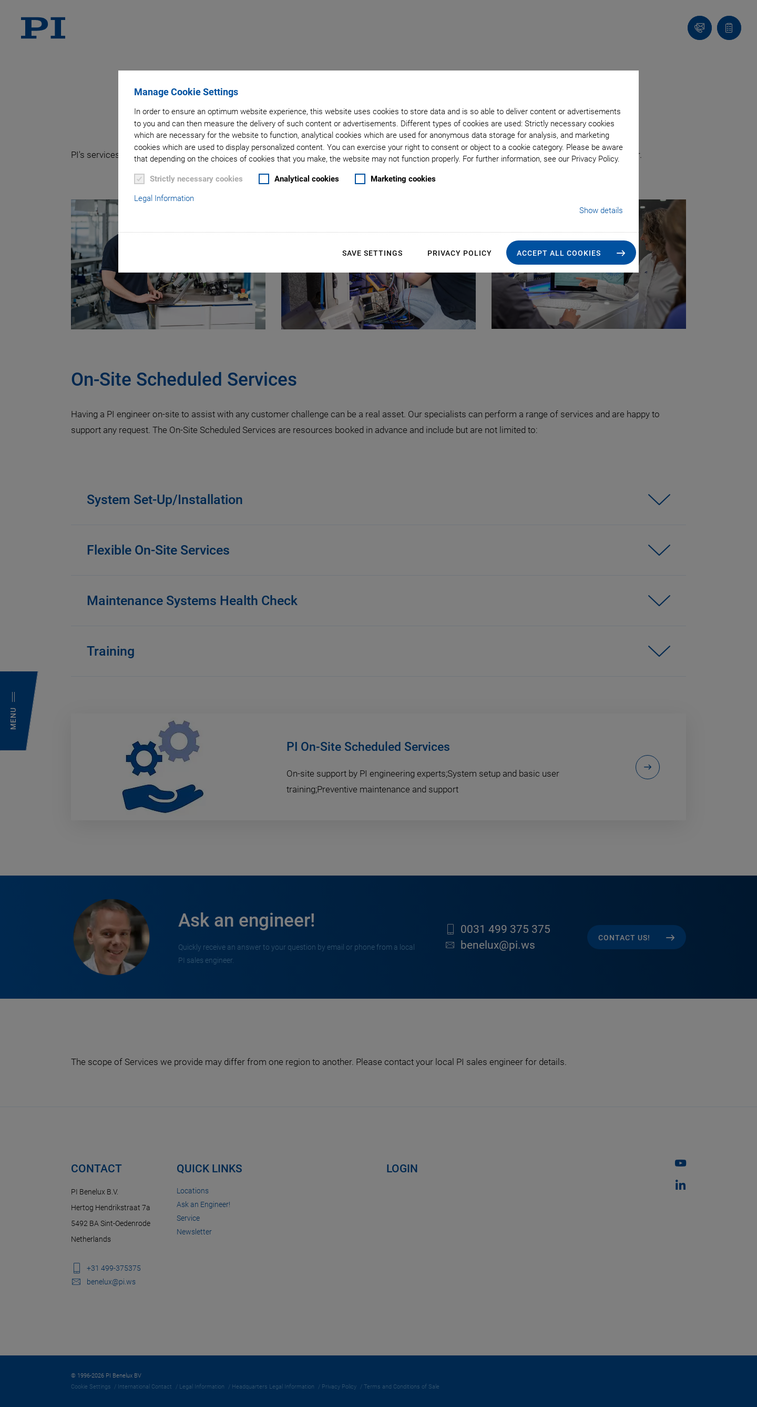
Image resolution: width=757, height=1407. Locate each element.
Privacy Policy (459, 253)
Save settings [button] (372, 253)
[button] (571, 252)
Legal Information (164, 198)
